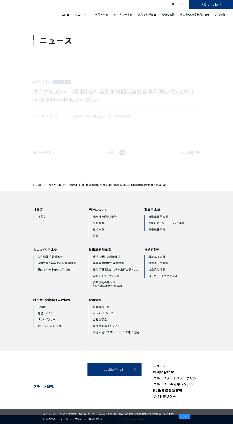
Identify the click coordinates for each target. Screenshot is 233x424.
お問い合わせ (163, 371)
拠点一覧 (98, 236)
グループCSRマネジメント (173, 383)
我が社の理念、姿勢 (105, 224)
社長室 (38, 215)
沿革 (95, 243)
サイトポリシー (164, 396)
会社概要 (98, 230)
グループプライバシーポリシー (176, 377)
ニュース (159, 365)
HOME (37, 185)
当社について (98, 217)
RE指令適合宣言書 (168, 390)
